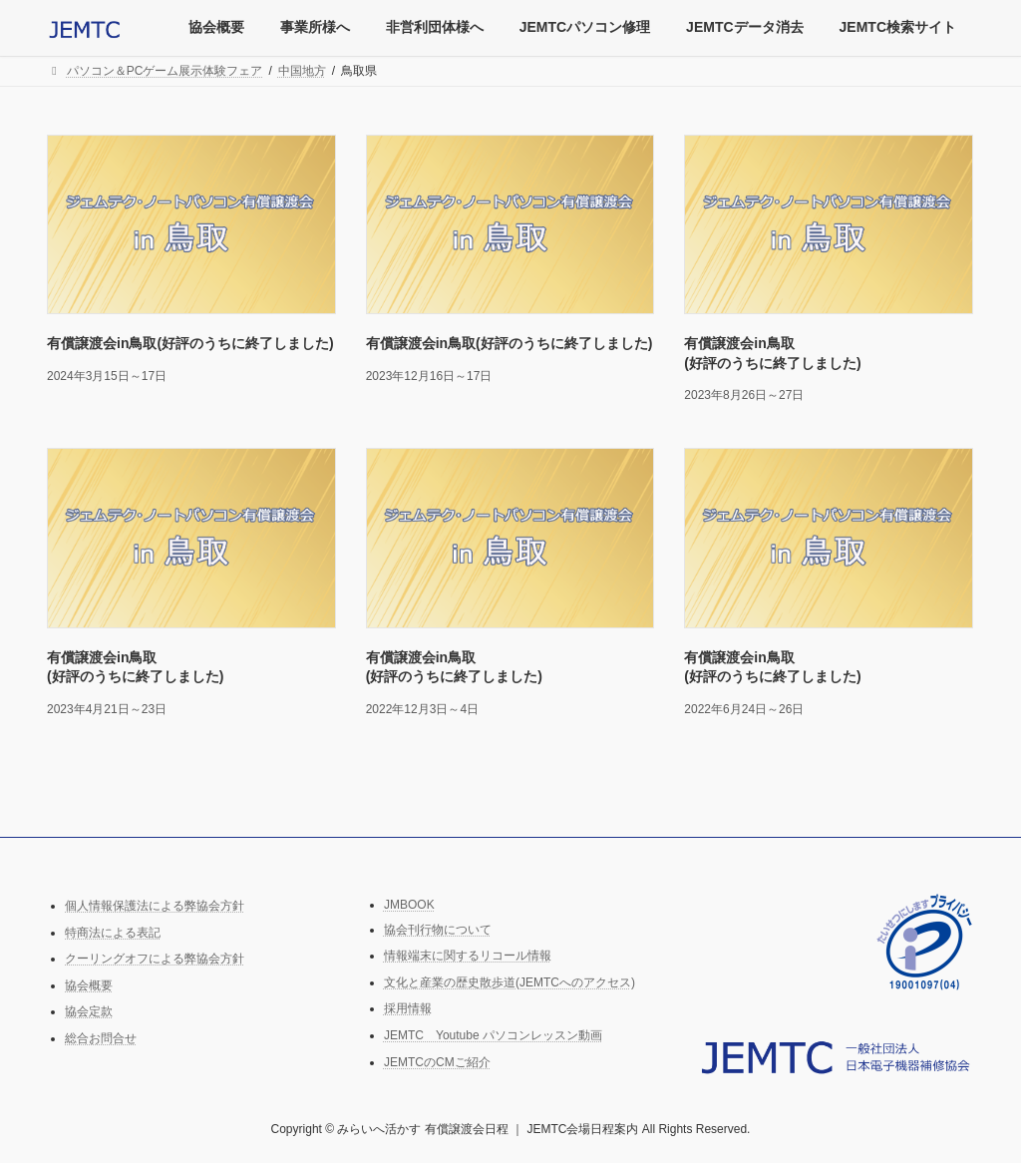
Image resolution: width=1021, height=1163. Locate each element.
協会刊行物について (438, 929)
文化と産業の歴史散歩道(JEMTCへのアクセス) (509, 982)
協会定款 (89, 1011)
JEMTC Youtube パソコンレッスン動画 (493, 1035)
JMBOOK (409, 905)
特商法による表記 (113, 932)
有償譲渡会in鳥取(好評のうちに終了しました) (190, 343)
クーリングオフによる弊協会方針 (154, 959)
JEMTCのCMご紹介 (437, 1061)
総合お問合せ (101, 1038)
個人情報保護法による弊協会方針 (154, 906)
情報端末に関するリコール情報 (467, 956)
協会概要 (89, 985)
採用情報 (408, 1008)
